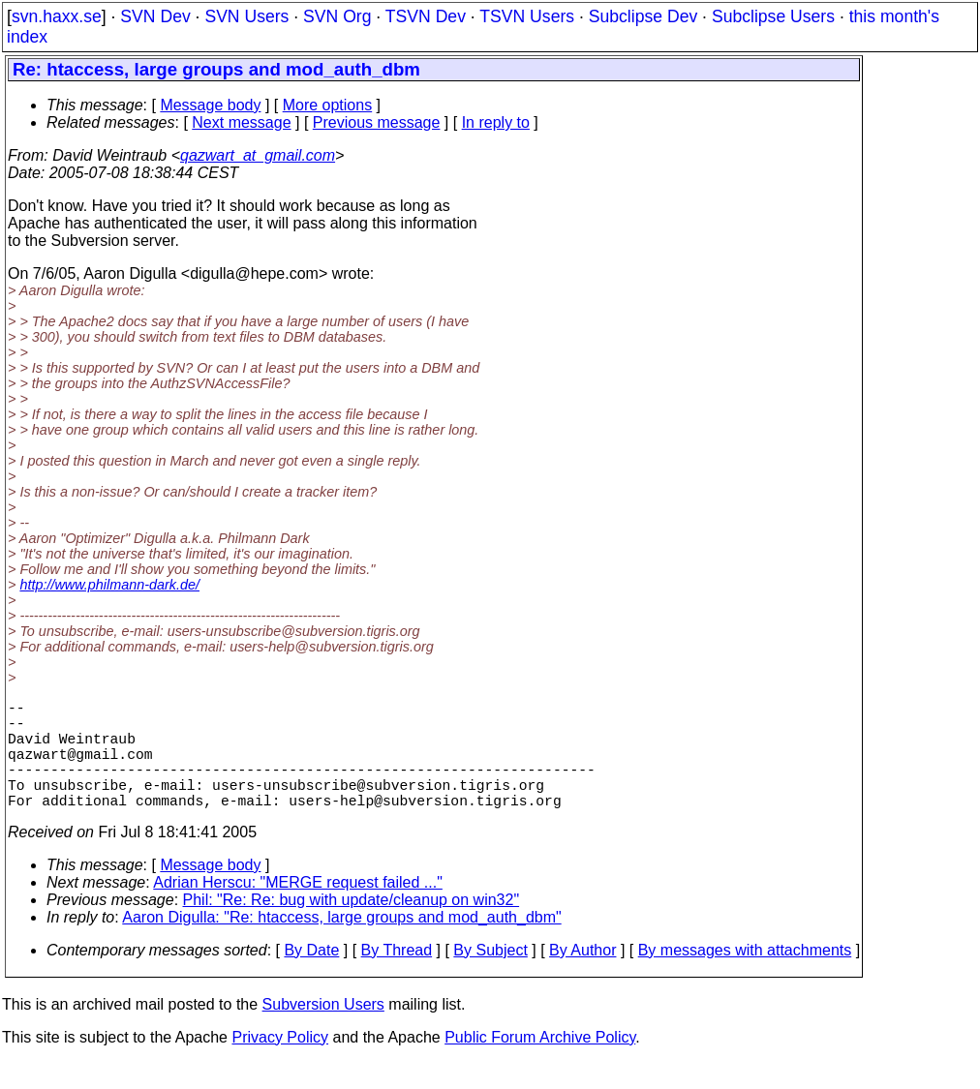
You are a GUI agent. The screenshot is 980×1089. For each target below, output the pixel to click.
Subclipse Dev (643, 16)
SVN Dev (155, 16)
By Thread (397, 977)
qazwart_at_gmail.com (257, 155)
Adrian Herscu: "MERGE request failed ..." (298, 909)
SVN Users (246, 16)
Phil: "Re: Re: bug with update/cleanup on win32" (351, 927)
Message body (210, 105)
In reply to (496, 122)
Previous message (377, 122)
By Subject (490, 977)
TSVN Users (526, 16)
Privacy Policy (279, 1064)
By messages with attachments (745, 977)
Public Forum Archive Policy (539, 1064)
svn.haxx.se (57, 16)
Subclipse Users (773, 16)
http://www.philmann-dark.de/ (109, 584)
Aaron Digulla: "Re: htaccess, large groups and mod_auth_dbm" (341, 944)
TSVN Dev (425, 16)
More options (328, 105)
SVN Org (337, 16)
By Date (311, 977)
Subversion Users (323, 1031)
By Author (582, 977)
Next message (241, 122)
